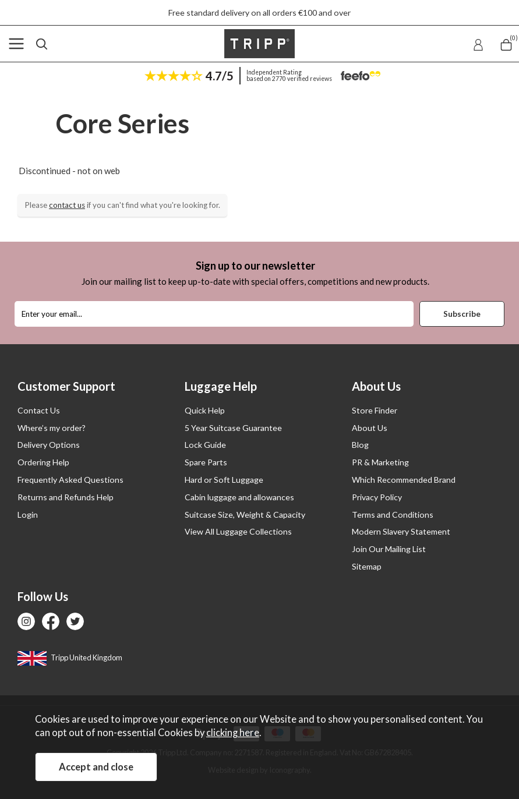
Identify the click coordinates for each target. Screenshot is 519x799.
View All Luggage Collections (238, 531)
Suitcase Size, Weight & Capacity (245, 514)
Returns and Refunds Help (65, 497)
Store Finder (374, 410)
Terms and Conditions (392, 514)
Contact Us (38, 410)
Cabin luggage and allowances (239, 497)
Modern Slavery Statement (401, 531)
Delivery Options (48, 445)
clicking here (232, 732)
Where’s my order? (51, 428)
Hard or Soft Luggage (224, 480)
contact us (67, 205)
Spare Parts (206, 462)
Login (27, 514)
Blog (360, 445)
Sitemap (367, 566)
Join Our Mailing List (389, 549)
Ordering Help (43, 462)
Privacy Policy (377, 497)
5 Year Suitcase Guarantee (233, 428)
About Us (369, 428)
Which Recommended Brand (404, 480)
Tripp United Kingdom (69, 657)
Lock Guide (205, 445)
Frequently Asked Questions (70, 480)
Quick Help (205, 410)
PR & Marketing (380, 462)
